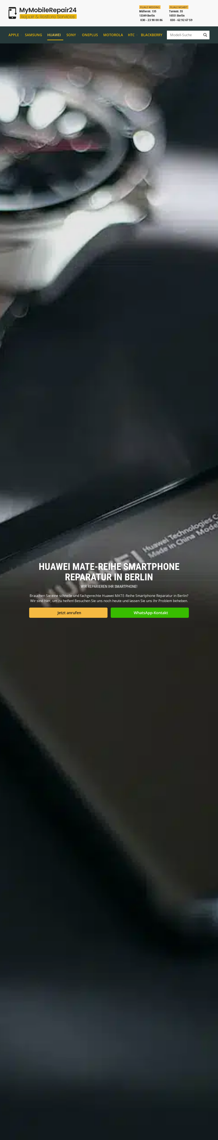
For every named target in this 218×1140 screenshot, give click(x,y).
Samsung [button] (34, 35)
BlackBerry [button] (151, 35)
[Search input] (185, 35)
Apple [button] (15, 35)
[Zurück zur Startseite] (43, 13)
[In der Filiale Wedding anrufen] (149, 13)
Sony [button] (72, 35)
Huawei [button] (55, 35)
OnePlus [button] (91, 35)
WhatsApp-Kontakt (151, 612)
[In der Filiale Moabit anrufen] (179, 13)
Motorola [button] (114, 35)
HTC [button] (133, 35)
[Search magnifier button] (205, 35)
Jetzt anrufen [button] (69, 612)
